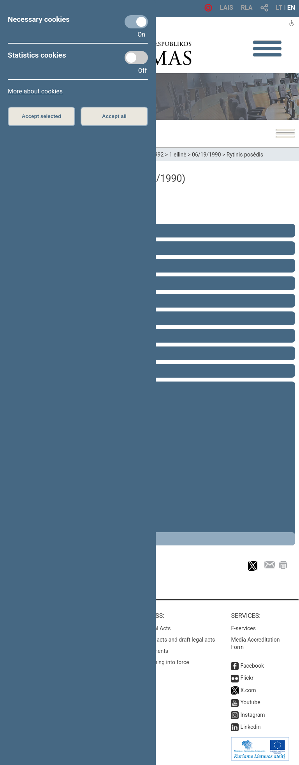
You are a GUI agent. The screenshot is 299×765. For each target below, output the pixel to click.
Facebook (252, 666)
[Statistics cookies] (136, 57)
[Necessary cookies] (136, 21)
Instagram (252, 715)
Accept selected (42, 116)
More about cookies (35, 91)
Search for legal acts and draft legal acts (166, 640)
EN (291, 7)
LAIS (226, 7)
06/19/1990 (206, 154)
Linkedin (250, 727)
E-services (243, 628)
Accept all (114, 116)
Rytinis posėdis (245, 154)
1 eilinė (177, 154)
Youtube (250, 702)
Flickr (246, 678)
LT (279, 7)
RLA (247, 7)
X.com (248, 690)
